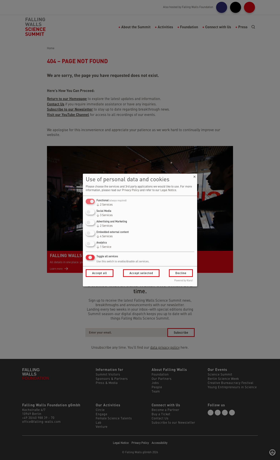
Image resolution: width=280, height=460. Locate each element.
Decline (180, 273)
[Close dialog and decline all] (194, 176)
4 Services (104, 236)
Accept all (99, 273)
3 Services (104, 215)
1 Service (103, 247)
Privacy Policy (130, 190)
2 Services (104, 205)
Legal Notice (168, 190)
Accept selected (141, 273)
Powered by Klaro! (183, 280)
